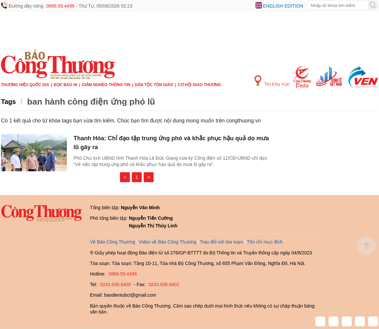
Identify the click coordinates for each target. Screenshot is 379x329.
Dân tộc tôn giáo (154, 84)
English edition (283, 6)
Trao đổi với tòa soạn (221, 242)
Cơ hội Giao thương (199, 84)
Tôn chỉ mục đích (265, 242)
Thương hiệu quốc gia (25, 84)
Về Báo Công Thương (112, 242)
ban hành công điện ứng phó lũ (91, 102)
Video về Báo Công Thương (167, 242)
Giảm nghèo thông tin (106, 84)
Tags (8, 101)
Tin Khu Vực (272, 81)
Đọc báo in (65, 84)
